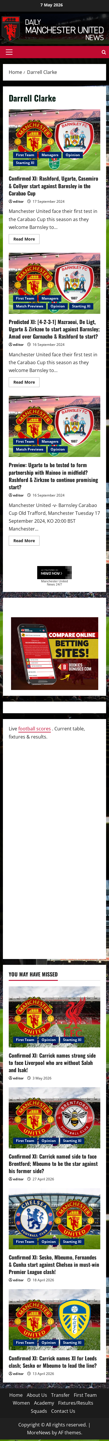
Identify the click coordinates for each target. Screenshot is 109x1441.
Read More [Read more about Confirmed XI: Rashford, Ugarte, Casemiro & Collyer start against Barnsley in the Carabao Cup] (26, 240)
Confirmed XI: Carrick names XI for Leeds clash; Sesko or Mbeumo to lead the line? (53, 1361)
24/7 (58, 584)
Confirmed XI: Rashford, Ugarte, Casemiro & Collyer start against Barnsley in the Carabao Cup (54, 139)
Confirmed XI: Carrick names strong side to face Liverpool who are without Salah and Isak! (52, 1063)
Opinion (73, 154)
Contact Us (63, 1411)
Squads (39, 1411)
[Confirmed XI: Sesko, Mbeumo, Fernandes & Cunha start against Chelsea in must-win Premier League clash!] (54, 1218)
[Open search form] (104, 52)
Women (21, 1403)
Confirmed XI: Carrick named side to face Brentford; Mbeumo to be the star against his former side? (53, 1163)
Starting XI (25, 162)
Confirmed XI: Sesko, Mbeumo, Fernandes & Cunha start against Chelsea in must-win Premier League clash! (54, 1264)
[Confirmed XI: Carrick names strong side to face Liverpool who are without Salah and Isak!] (54, 1016)
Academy (44, 1403)
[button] (9, 52)
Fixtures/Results (75, 1403)
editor (18, 201)
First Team (25, 154)
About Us (37, 1395)
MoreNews (39, 1432)
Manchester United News (54, 582)
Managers (50, 154)
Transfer (60, 1395)
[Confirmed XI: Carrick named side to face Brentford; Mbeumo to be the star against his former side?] (54, 1117)
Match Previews (29, 306)
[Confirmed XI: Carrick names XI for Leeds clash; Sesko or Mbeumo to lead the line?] (54, 1319)
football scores (34, 728)
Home (16, 1395)
